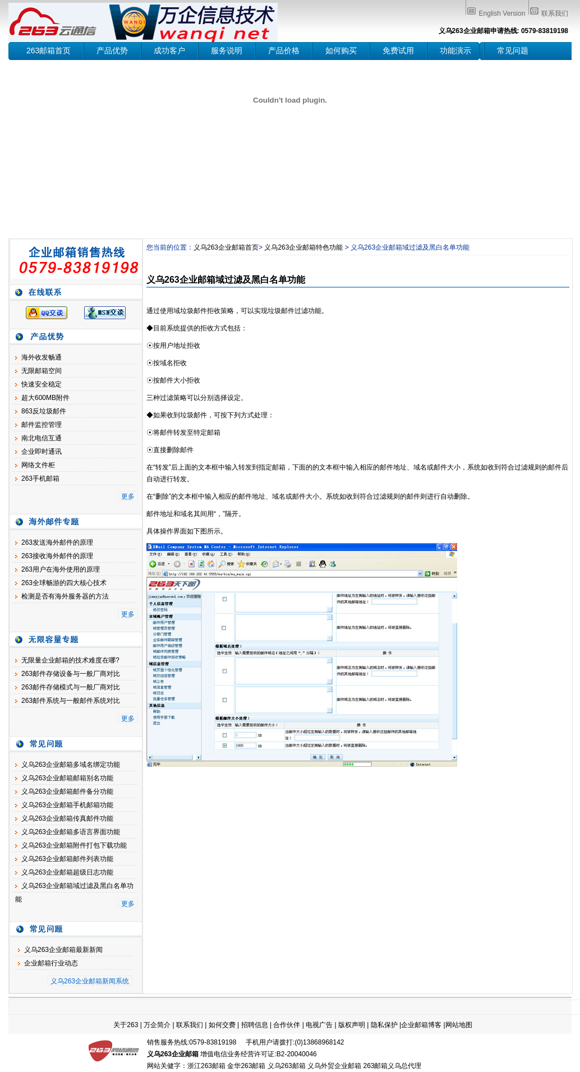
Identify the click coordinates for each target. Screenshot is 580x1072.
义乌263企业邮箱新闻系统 (89, 981)
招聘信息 (254, 1025)
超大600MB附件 (45, 398)
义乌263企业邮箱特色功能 (303, 247)
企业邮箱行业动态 (51, 963)
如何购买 (341, 50)
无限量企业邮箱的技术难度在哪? (70, 660)
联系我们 (554, 13)
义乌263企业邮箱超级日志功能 (67, 872)
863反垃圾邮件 (43, 411)
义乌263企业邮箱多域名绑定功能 (70, 765)
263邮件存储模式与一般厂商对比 (70, 687)
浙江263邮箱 (206, 1066)
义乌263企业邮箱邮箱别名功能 (67, 778)
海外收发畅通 (41, 357)
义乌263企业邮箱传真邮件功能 (67, 818)
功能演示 (455, 50)
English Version (502, 13)
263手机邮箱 (40, 478)
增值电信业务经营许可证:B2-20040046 (258, 1054)
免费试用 (398, 50)
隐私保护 (384, 1025)
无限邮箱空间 (41, 371)
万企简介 (157, 1025)
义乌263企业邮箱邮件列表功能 (67, 859)
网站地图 (458, 1025)
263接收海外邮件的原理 (57, 556)
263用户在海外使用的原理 (60, 569)
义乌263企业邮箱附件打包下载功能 (74, 845)
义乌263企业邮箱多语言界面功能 (70, 832)
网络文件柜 (38, 465)
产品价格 (284, 50)
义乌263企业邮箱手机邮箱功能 (67, 805)
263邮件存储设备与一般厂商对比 (70, 674)
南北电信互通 (41, 438)
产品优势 (112, 50)
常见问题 (512, 50)
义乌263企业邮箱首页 (226, 247)
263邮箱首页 (48, 50)
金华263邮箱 (246, 1066)
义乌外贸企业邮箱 (334, 1066)
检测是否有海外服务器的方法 (65, 596)
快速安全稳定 (41, 384)
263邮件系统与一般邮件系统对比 (70, 701)
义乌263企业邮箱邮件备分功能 (67, 791)
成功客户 (169, 50)
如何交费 (222, 1025)
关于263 (125, 1025)
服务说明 (226, 50)
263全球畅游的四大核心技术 (64, 583)
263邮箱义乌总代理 (392, 1066)
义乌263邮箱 (287, 1066)
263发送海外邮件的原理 (57, 542)
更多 (128, 496)
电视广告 (319, 1025)
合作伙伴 (286, 1025)
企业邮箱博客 (421, 1025)
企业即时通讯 (41, 452)
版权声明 (351, 1025)
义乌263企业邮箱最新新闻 (63, 950)
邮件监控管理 (41, 425)
